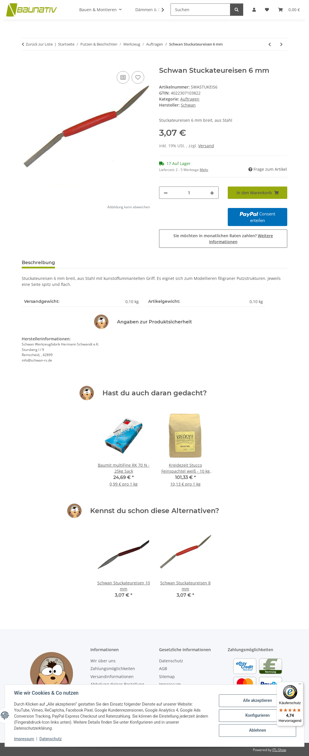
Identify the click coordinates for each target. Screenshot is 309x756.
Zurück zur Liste (39, 44)
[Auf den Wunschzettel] (138, 77)
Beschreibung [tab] (38, 262)
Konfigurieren (257, 715)
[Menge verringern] (165, 193)
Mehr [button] (204, 169)
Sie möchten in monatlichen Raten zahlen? (223, 238)
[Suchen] (200, 9)
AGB (163, 668)
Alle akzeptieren (257, 700)
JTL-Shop (279, 749)
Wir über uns (103, 660)
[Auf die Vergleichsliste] (123, 77)
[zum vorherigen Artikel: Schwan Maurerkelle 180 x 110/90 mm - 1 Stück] (270, 44)
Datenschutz (50, 739)
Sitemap (167, 676)
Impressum (24, 739)
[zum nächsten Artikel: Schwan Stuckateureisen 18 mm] (281, 44)
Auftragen (189, 99)
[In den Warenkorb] (26, 63)
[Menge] (189, 193)
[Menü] (299, 685)
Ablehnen (257, 730)
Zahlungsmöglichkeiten (112, 668)
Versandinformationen (112, 676)
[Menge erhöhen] (212, 193)
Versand (206, 145)
